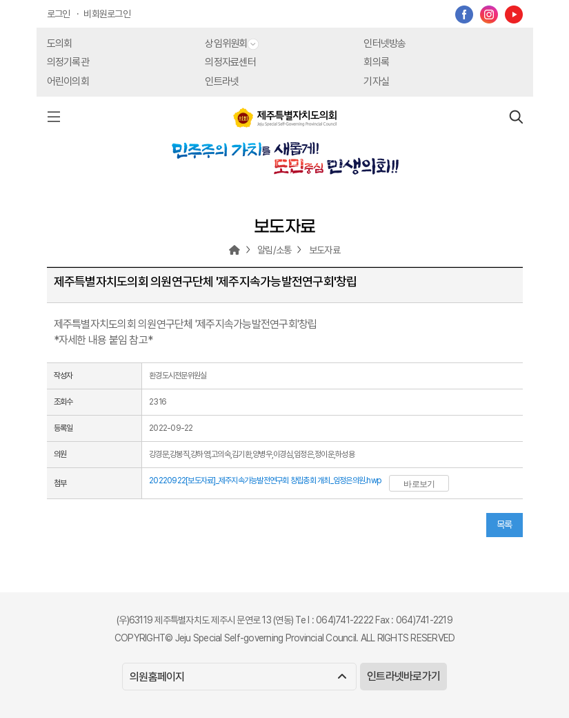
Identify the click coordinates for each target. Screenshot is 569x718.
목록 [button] (504, 524)
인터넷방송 (384, 43)
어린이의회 (68, 81)
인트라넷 (222, 81)
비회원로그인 (106, 13)
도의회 (59, 43)
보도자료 (324, 249)
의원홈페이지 (238, 676)
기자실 (376, 81)
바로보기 (419, 484)
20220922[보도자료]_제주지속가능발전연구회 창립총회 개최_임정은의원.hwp (265, 480)
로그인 (58, 13)
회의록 (376, 62)
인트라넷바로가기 (403, 676)
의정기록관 (68, 62)
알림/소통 (274, 249)
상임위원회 (231, 43)
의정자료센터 (230, 62)
